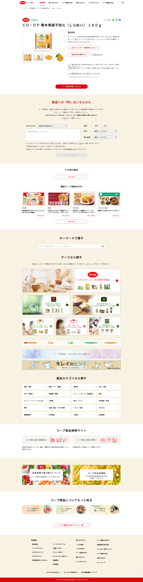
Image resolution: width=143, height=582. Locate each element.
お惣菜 (51, 401)
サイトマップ (101, 562)
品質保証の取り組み (103, 545)
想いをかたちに (53, 3)
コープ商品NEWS (67, 3)
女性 (105, 126)
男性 (96, 126)
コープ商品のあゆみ (103, 540)
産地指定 (56, 564)
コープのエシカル (93, 3)
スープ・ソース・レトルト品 (33, 401)
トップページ (25, 8)
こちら (64, 118)
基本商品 (35, 544)
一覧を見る (71, 177)
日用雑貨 (102, 415)
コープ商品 (26, 3)
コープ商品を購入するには (71, 86)
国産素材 (56, 560)
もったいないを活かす (60, 556)
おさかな (102, 408)
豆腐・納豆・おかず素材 (57, 408)
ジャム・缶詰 (78, 408)
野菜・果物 (27, 387)
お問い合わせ (101, 558)
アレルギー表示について (104, 549)
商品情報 (42, 3)
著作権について (72, 149)
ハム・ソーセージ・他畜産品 (83, 394)
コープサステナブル (59, 544)
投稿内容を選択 (30, 126)
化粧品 (76, 415)
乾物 (100, 394)
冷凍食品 (52, 415)
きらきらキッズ (37, 556)
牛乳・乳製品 (28, 394)
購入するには (80, 3)
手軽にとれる (57, 548)
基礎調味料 (27, 415)
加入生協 (87, 137)
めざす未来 (80, 549)
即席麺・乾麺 (53, 394)
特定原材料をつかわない (39, 560)
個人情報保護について (88, 572)
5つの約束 (80, 545)
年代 (85, 131)
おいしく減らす (58, 552)
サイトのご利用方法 (70, 572)
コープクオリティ (37, 548)
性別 (85, 126)
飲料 (25, 408)
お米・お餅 (102, 387)
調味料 (76, 387)
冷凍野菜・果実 (104, 401)
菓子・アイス (78, 401)
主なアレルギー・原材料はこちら (84, 48)
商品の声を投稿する (78, 54)
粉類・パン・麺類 (55, 387)
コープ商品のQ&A (108, 3)
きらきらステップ (37, 552)
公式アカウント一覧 (71, 525)
